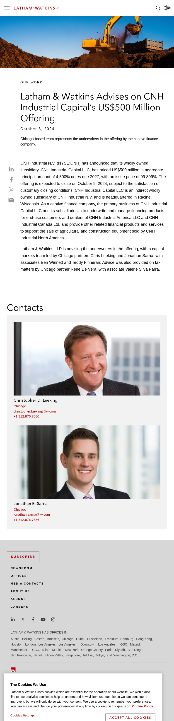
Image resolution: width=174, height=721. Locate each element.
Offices (19, 576)
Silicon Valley (53, 655)
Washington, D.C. (125, 655)
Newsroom (21, 568)
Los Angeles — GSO (112, 644)
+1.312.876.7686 (26, 520)
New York (71, 650)
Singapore (72, 655)
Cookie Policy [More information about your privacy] (142, 718)
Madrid (135, 644)
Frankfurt (111, 639)
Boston (39, 639)
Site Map (17, 684)
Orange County (91, 650)
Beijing (27, 639)
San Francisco (21, 655)
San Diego (135, 650)
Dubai (80, 639)
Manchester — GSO (25, 650)
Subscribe (23, 556)
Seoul (38, 655)
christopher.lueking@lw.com (35, 411)
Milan (45, 650)
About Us (20, 591)
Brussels (53, 639)
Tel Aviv (88, 655)
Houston (16, 644)
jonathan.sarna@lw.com (32, 514)
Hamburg (126, 639)
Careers (20, 606)
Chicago (20, 406)
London (30, 644)
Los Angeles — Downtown (76, 644)
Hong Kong (144, 639)
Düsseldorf (94, 639)
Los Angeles (47, 644)
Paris (108, 650)
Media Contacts (27, 583)
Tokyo (100, 655)
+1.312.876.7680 (26, 416)
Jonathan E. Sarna (31, 503)
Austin (15, 639)
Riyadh (120, 650)
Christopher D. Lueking (35, 400)
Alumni (18, 599)
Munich (57, 650)
